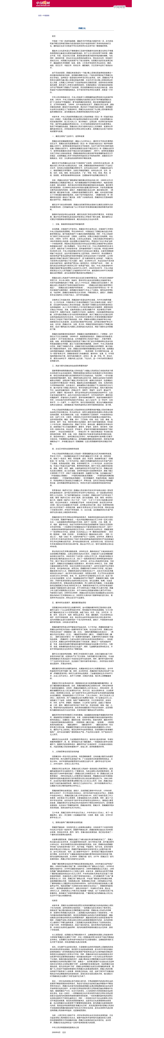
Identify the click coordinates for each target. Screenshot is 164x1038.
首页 (39, 15)
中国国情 (46, 15)
